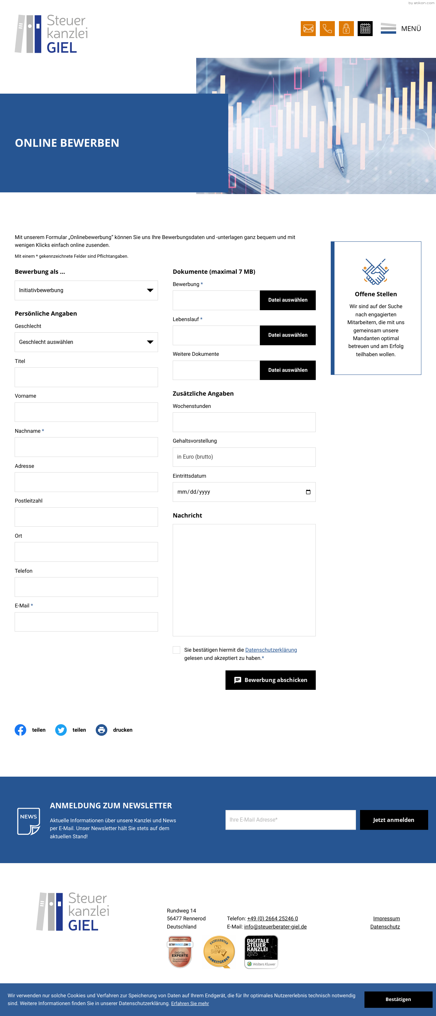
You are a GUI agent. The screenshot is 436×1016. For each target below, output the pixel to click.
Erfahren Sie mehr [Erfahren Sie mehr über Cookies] (190, 1003)
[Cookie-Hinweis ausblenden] (398, 999)
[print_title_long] (119, 730)
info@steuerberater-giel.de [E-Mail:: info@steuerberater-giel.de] (275, 927)
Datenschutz (385, 927)
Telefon (23, 571)
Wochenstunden (192, 406)
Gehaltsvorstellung (195, 440)
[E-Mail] (290, 820)
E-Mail (24, 606)
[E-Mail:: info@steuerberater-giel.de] (308, 28)
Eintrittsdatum (189, 476)
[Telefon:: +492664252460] (272, 919)
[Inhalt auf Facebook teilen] (35, 730)
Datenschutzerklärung (271, 650)
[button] (327, 28)
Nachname (29, 431)
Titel (20, 361)
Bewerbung (188, 284)
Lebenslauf (187, 319)
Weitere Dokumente (196, 354)
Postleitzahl (28, 501)
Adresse (24, 466)
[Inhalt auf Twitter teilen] (75, 730)
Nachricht (187, 515)
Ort (18, 536)
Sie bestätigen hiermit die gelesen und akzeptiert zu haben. (240, 654)
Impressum (386, 919)
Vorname (25, 396)
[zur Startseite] (51, 34)
